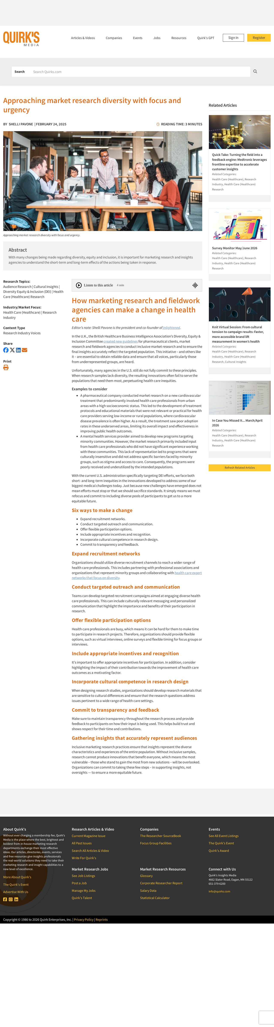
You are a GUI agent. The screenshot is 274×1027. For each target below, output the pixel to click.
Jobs (156, 38)
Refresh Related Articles (240, 467)
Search (20, 71)
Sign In (233, 37)
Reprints (102, 919)
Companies (114, 38)
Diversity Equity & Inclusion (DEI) (27, 291)
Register (259, 37)
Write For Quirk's (84, 858)
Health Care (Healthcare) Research (33, 294)
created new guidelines (120, 341)
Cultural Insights (46, 286)
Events (137, 38)
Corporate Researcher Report (161, 883)
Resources (178, 38)
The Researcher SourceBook (160, 836)
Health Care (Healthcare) (21, 312)
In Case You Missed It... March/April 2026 (237, 422)
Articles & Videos (83, 38)
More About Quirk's (17, 877)
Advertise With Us (15, 892)
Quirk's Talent (82, 898)
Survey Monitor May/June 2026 (234, 248)
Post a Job (79, 883)
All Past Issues (82, 843)
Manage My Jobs (84, 890)
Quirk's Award (219, 850)
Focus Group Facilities (156, 843)
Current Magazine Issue (88, 836)
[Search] (140, 71)
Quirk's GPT (205, 38)
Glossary (146, 876)
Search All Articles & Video (90, 850)
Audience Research (17, 286)
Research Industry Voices (21, 333)
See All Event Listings (224, 836)
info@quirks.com (219, 891)
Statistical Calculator (155, 898)
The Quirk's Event (15, 884)
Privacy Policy (83, 919)
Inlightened (171, 327)
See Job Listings (83, 876)
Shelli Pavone (21, 124)
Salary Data (148, 890)
